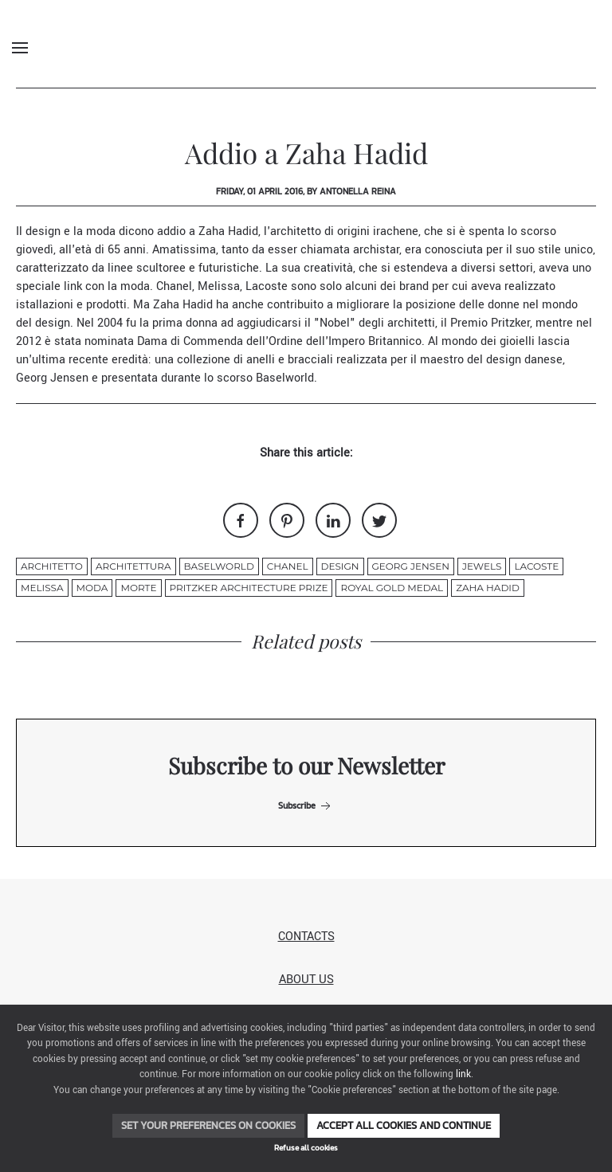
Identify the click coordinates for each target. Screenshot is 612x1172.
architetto (52, 566)
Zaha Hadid (228, 231)
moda (92, 588)
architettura (133, 566)
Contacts (306, 936)
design (340, 566)
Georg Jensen (54, 378)
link (463, 1074)
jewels (481, 566)
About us (306, 979)
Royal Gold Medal (391, 588)
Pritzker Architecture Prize (249, 588)
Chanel (174, 286)
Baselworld (285, 378)
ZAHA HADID (488, 588)
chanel (287, 566)
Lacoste (268, 286)
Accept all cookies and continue (403, 1125)
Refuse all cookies (306, 1148)
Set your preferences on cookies (208, 1125)
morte (138, 588)
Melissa (217, 286)
